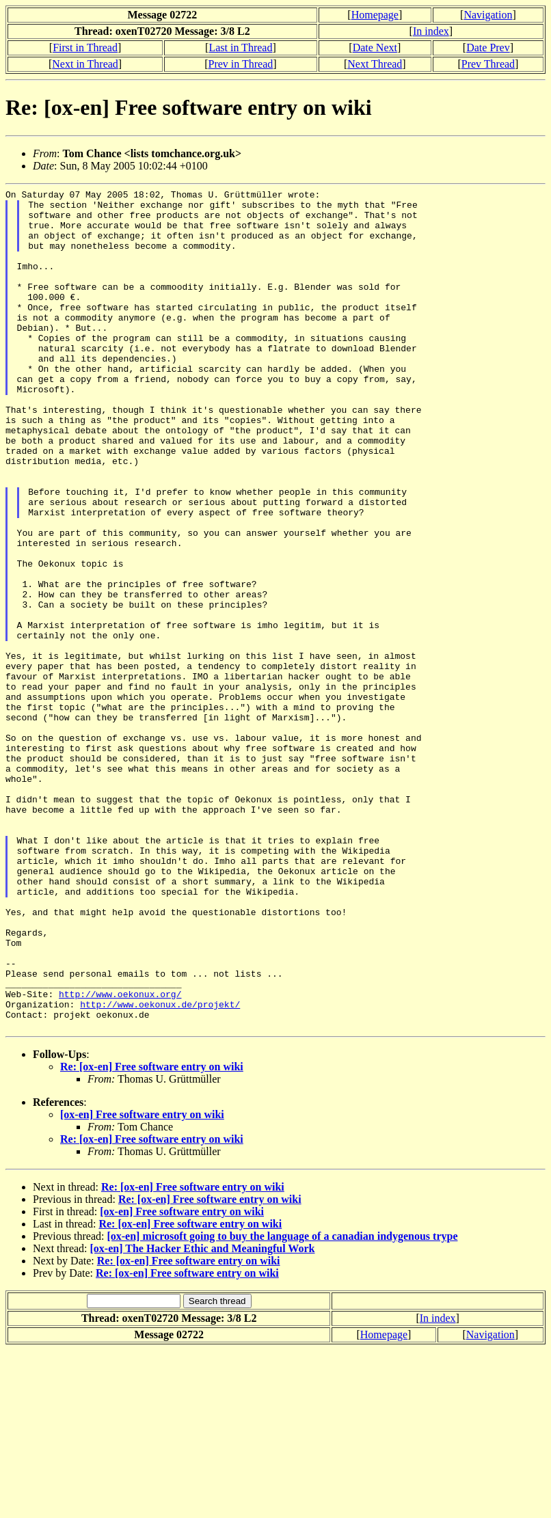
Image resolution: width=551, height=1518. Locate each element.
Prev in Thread (241, 64)
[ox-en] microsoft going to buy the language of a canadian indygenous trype (282, 1404)
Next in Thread (85, 64)
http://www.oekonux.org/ (120, 1156)
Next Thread (374, 64)
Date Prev (488, 47)
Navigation (487, 15)
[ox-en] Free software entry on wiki (142, 1282)
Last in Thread (240, 47)
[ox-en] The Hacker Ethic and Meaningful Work (202, 1416)
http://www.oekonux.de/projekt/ (160, 1168)
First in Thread (85, 47)
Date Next (375, 47)
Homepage (375, 15)
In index (431, 31)
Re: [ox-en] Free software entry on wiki (151, 1235)
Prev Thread (488, 64)
